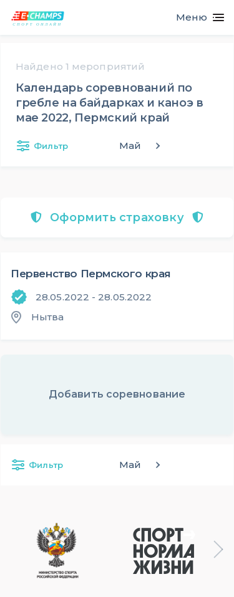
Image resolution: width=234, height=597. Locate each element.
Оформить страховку (117, 217)
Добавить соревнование (117, 394)
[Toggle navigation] (195, 17)
